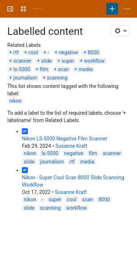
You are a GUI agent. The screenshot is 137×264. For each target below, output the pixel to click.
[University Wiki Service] (38, 9)
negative (68, 52)
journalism (25, 78)
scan (63, 69)
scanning (57, 78)
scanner (22, 61)
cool (33, 52)
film (44, 69)
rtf (16, 52)
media (86, 69)
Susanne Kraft (71, 146)
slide (46, 61)
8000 (93, 52)
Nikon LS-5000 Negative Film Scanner (64, 139)
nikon (15, 101)
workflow (94, 61)
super (67, 61)
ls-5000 (21, 69)
